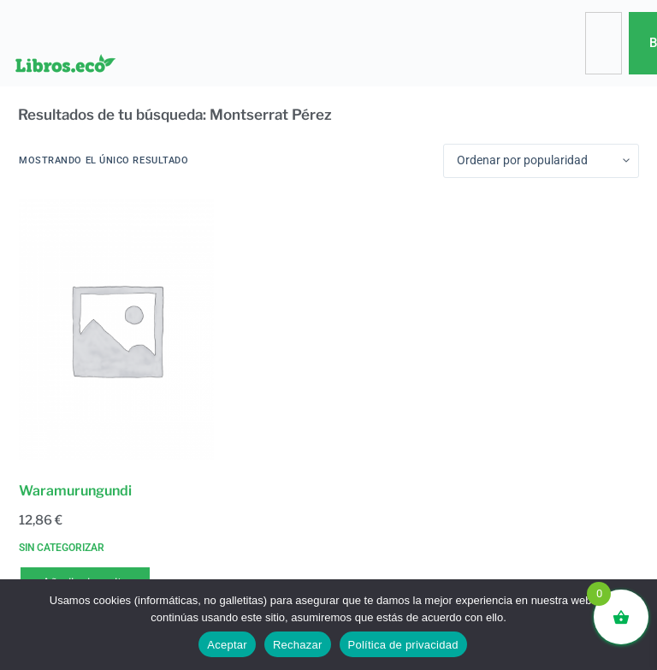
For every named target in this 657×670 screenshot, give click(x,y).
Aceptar (227, 644)
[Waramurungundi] (116, 329)
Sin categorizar (61, 548)
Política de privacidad (403, 644)
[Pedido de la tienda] (541, 161)
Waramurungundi (75, 491)
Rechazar (298, 644)
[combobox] (603, 43)
